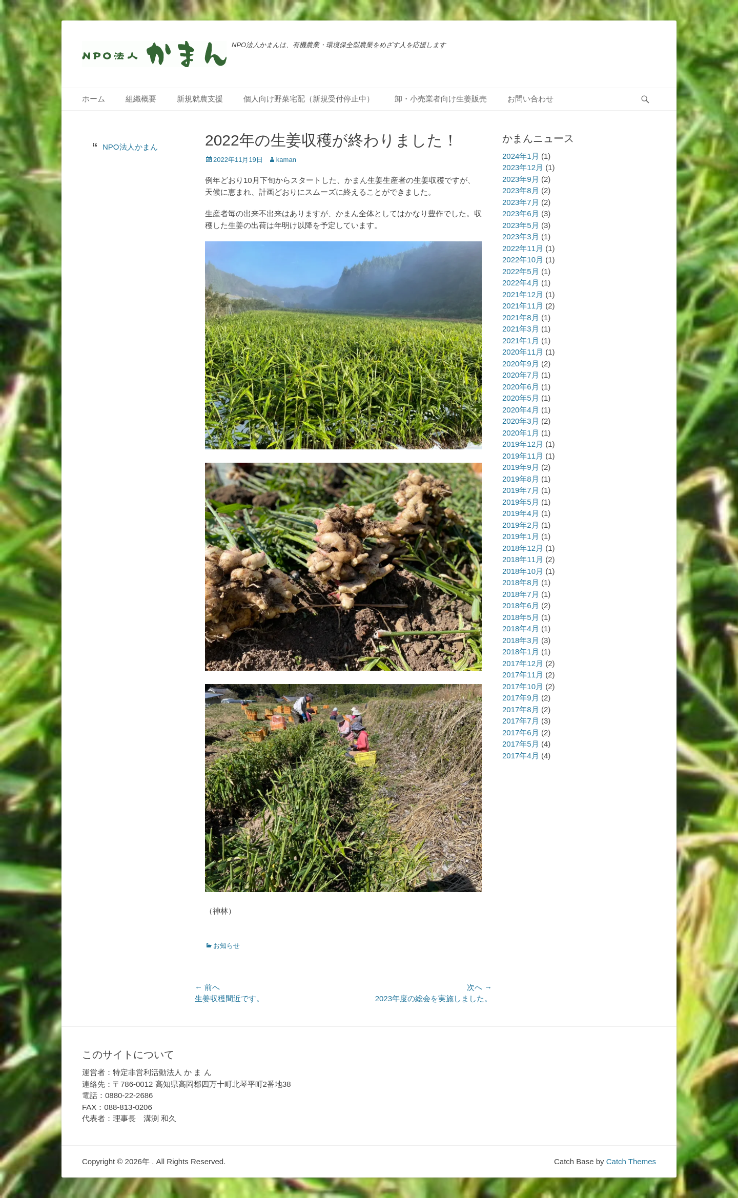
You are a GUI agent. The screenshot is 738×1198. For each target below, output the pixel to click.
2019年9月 (520, 467)
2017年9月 (520, 697)
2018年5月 (520, 617)
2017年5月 (520, 743)
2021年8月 (520, 317)
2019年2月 (520, 525)
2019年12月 (522, 444)
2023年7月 (520, 202)
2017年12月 (522, 663)
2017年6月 (520, 732)
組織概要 (141, 98)
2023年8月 (520, 190)
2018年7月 (520, 594)
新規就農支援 (200, 98)
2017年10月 (522, 686)
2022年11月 (522, 248)
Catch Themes (631, 1161)
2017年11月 (522, 674)
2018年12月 (522, 548)
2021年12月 (522, 294)
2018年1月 (520, 651)
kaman (286, 159)
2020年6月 (520, 386)
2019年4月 (520, 513)
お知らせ (226, 945)
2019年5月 (520, 502)
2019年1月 (520, 536)
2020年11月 (522, 351)
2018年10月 (522, 571)
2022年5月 (520, 271)
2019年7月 (520, 490)
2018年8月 (520, 582)
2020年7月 (520, 374)
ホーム (93, 98)
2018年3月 (520, 640)
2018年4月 (520, 628)
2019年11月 (522, 455)
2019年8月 (520, 478)
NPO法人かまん (130, 146)
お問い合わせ (530, 98)
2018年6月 (520, 605)
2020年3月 (520, 421)
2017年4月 (520, 755)
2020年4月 (520, 409)
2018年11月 (522, 559)
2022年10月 (522, 259)
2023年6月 (520, 213)
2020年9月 (520, 363)
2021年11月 (522, 305)
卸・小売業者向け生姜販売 (441, 98)
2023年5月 (520, 225)
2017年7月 (520, 720)
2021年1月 (520, 340)
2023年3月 (520, 236)
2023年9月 (520, 179)
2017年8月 (520, 709)
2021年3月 (520, 328)
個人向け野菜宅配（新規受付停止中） (308, 98)
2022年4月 (520, 282)
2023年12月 (522, 167)
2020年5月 (520, 398)
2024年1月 (520, 156)
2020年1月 (520, 432)
